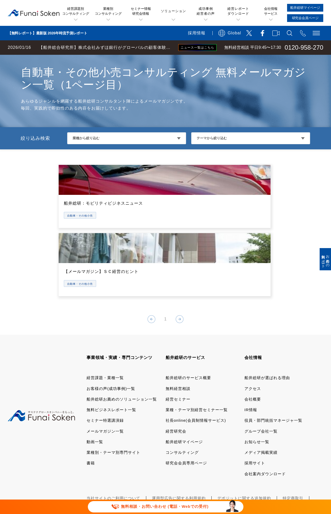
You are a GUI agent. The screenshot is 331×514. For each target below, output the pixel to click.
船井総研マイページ (184, 390)
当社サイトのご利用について (113, 446)
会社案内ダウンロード (265, 422)
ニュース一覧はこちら (197, 47)
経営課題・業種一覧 (105, 326)
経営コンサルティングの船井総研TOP (38, 60)
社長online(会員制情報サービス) (196, 369)
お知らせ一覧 (256, 390)
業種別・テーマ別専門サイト (113, 401)
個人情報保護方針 (103, 454)
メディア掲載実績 (261, 401)
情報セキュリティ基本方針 (221, 454)
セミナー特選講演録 (105, 369)
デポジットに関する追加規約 (244, 446)
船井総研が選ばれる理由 (267, 326)
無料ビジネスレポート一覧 (111, 358)
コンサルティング (182, 401)
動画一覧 (95, 390)
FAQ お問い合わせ (275, 454)
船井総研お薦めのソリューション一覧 (122, 348)
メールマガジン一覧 (105, 380)
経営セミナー (178, 348)
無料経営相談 (178, 337)
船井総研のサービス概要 (188, 326)
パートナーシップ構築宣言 (217, 463)
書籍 (91, 412)
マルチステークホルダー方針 (280, 463)
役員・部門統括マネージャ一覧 (273, 369)
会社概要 (252, 348)
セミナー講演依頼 (164, 463)
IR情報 (250, 358)
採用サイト (254, 412)
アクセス (252, 337)
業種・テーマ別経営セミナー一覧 (197, 358)
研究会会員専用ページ (186, 412)
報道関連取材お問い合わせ (111, 463)
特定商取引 (293, 446)
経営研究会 (176, 380)
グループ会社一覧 (261, 380)
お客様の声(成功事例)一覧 (111, 337)
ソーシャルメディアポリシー (158, 454)
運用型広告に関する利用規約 (179, 446)
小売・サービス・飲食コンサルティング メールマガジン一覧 (131, 60)
